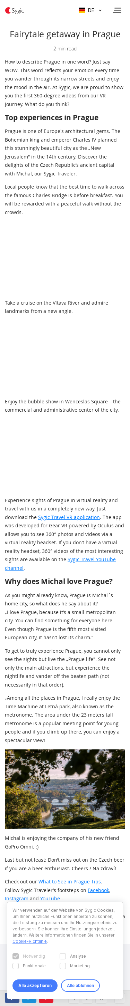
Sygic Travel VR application (69, 517)
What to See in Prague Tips (69, 881)
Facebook (98, 890)
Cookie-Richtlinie (29, 941)
